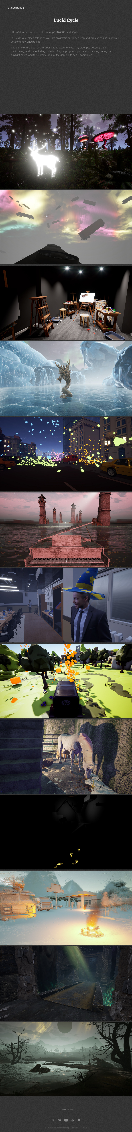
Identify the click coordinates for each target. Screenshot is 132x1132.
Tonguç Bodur (15, 7)
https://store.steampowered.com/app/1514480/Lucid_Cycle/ (45, 32)
